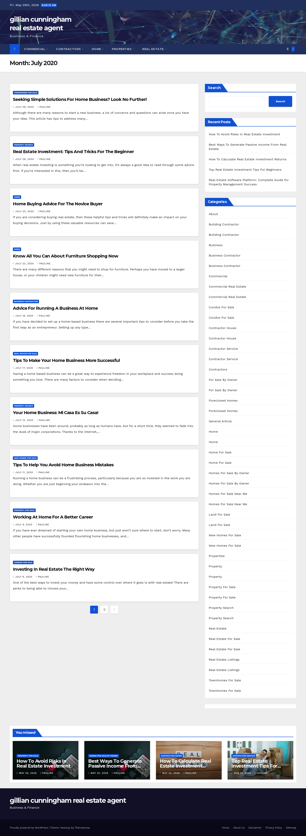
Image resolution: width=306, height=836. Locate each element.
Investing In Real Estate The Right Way (53, 569)
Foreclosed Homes (223, 400)
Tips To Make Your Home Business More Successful (66, 360)
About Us (239, 827)
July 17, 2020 (24, 368)
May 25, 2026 (100, 773)
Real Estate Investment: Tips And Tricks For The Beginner (73, 151)
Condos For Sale (23, 562)
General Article (220, 421)
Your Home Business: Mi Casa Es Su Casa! (55, 412)
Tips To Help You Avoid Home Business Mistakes (63, 464)
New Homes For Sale (25, 458)
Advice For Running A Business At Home (55, 308)
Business (216, 245)
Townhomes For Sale (25, 92)
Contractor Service (223, 349)
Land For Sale (219, 514)
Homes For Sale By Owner (229, 473)
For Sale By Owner (223, 380)
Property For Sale (24, 510)
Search (214, 88)
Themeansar (82, 827)
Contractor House (222, 328)
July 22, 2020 (25, 263)
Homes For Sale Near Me (228, 494)
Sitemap (291, 827)
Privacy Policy (273, 827)
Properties (122, 49)
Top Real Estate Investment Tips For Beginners (245, 169)
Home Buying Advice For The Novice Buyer (57, 203)
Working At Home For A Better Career (53, 517)
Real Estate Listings (224, 659)
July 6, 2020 (24, 576)
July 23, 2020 (25, 211)
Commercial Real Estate (227, 286)
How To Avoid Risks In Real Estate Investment (244, 134)
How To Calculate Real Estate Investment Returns (247, 159)
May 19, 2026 (243, 773)
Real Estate (153, 49)
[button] (287, 49)
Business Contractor (26, 301)
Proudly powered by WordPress (29, 827)
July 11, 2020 (24, 472)
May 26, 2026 (28, 773)
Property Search (23, 145)
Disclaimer (255, 827)
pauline (44, 107)
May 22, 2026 (171, 773)
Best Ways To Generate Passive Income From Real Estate (115, 766)
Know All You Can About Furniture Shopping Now (65, 256)
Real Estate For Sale (25, 354)
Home (97, 49)
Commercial (35, 49)
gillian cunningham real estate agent (68, 800)
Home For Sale (220, 452)
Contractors (69, 49)
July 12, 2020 (24, 420)
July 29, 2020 (25, 107)
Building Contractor (224, 224)
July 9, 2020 (24, 524)
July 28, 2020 (25, 159)
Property (215, 566)
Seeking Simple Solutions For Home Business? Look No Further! (80, 99)
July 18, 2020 (24, 315)
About (213, 214)
